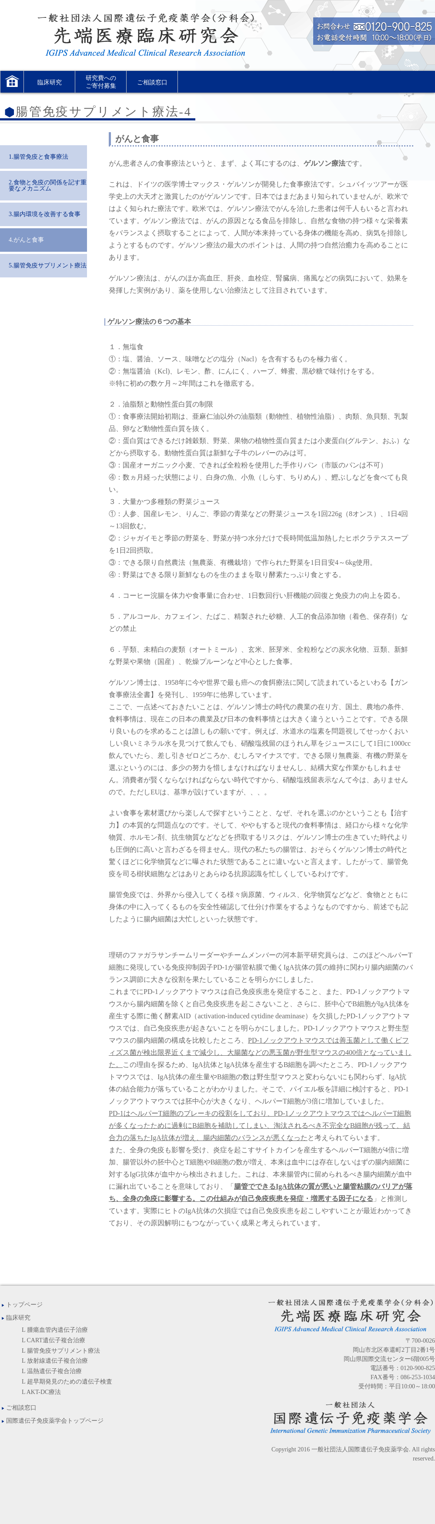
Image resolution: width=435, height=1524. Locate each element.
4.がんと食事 (26, 240)
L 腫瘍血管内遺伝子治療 (55, 1330)
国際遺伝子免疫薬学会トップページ (52, 1420)
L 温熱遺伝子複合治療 (52, 1371)
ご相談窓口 (152, 82)
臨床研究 (49, 82)
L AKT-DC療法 (41, 1392)
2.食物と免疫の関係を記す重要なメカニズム (48, 185)
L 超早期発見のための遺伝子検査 (67, 1381)
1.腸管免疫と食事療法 (38, 156)
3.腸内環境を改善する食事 (44, 214)
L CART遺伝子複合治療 (53, 1340)
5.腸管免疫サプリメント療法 (48, 265)
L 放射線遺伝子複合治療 (55, 1360)
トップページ (21, 1304)
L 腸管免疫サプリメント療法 (61, 1350)
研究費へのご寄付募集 (101, 82)
